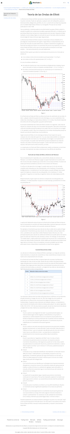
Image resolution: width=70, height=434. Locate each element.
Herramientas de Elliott (11, 9)
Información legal (43, 428)
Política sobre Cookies (50, 432)
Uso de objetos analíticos (59, 8)
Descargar (60, 420)
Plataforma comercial (13, 420)
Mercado (32, 420)
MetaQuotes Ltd (35, 428)
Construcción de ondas (10, 18)
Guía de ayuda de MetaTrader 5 (12, 8)
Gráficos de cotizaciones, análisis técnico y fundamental (36, 8)
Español (64, 2)
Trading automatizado (49, 420)
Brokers (31, 422)
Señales (39, 420)
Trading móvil (24, 420)
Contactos (38, 422)
